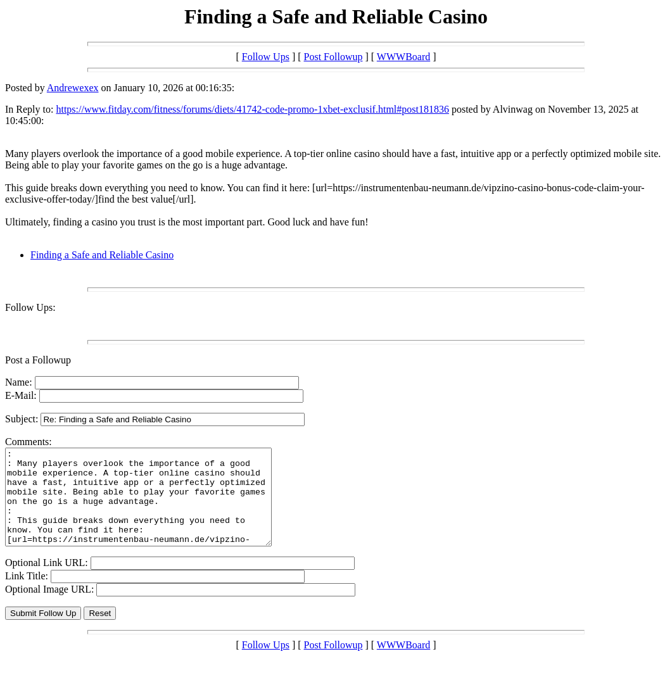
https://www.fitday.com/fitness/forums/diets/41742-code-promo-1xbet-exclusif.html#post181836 (252, 109)
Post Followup (333, 56)
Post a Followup (38, 360)
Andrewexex (73, 87)
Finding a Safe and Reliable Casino (102, 254)
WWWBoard (403, 56)
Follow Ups (265, 56)
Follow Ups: (30, 307)
